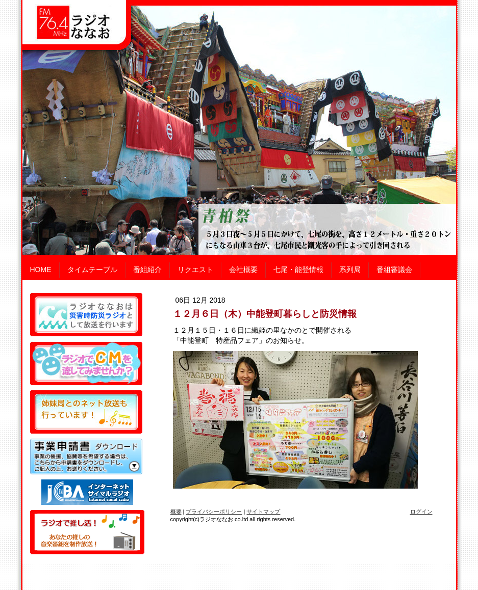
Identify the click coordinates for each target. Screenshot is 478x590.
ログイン (421, 511)
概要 (176, 511)
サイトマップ (263, 511)
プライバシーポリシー (214, 511)
